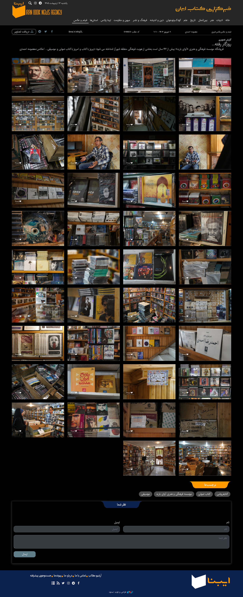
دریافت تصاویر (24, 31)
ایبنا (203, 9)
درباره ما (68, 576)
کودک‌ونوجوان (173, 20)
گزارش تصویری (225, 40)
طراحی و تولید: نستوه (121, 592)
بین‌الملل (202, 20)
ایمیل (117, 522)
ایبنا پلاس (106, 20)
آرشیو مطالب (95, 576)
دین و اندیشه (157, 20)
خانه (227, 20)
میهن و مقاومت (122, 20)
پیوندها (57, 576)
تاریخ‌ (193, 20)
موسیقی (145, 494)
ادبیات (219, 20)
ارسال (25, 554)
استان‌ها (94, 20)
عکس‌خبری (216, 31)
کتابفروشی (222, 494)
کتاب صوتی (204, 494)
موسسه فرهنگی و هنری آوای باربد (174, 494)
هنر (212, 20)
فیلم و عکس (80, 20)
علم (185, 20)
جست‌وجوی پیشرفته (40, 576)
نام (227, 522)
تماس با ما (80, 576)
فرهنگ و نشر (140, 20)
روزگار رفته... (221, 44)
